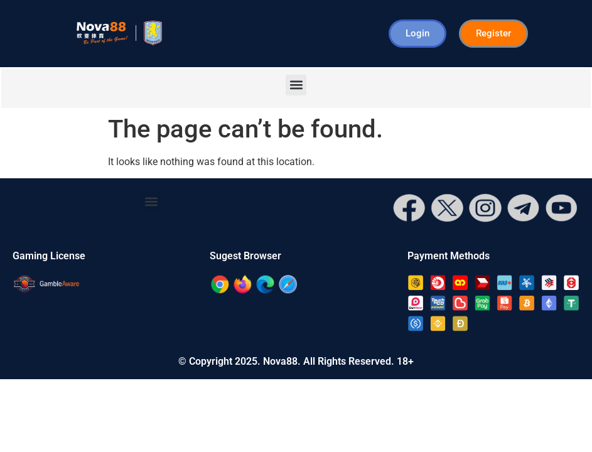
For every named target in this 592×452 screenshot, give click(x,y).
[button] (296, 85)
